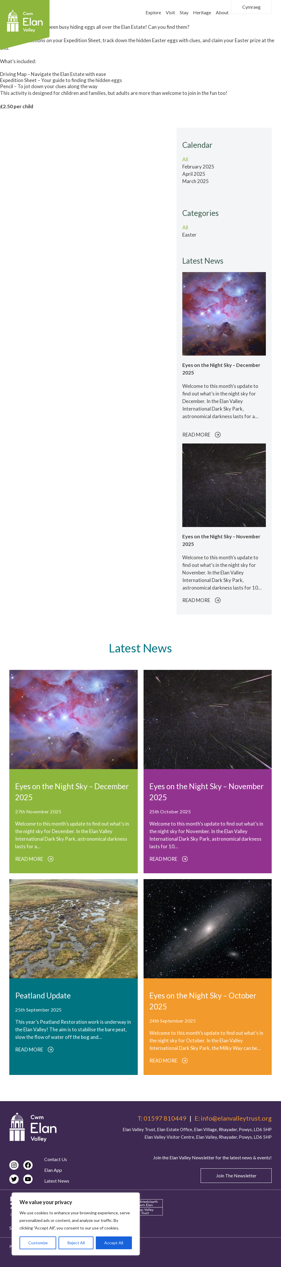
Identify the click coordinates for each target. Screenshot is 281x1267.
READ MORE (201, 435)
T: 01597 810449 (161, 1118)
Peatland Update (43, 995)
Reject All (76, 1242)
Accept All (113, 1242)
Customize (38, 1242)
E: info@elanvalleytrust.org (233, 1118)
